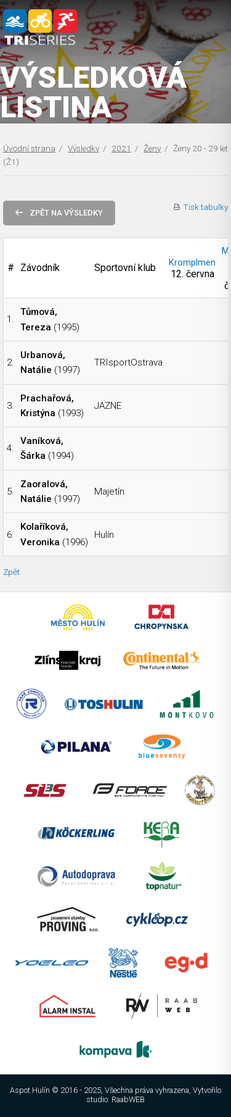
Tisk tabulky (205, 207)
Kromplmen (192, 262)
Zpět (11, 572)
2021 (121, 148)
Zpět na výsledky (59, 212)
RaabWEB (128, 1099)
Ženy (152, 148)
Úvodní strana (29, 148)
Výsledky (83, 148)
